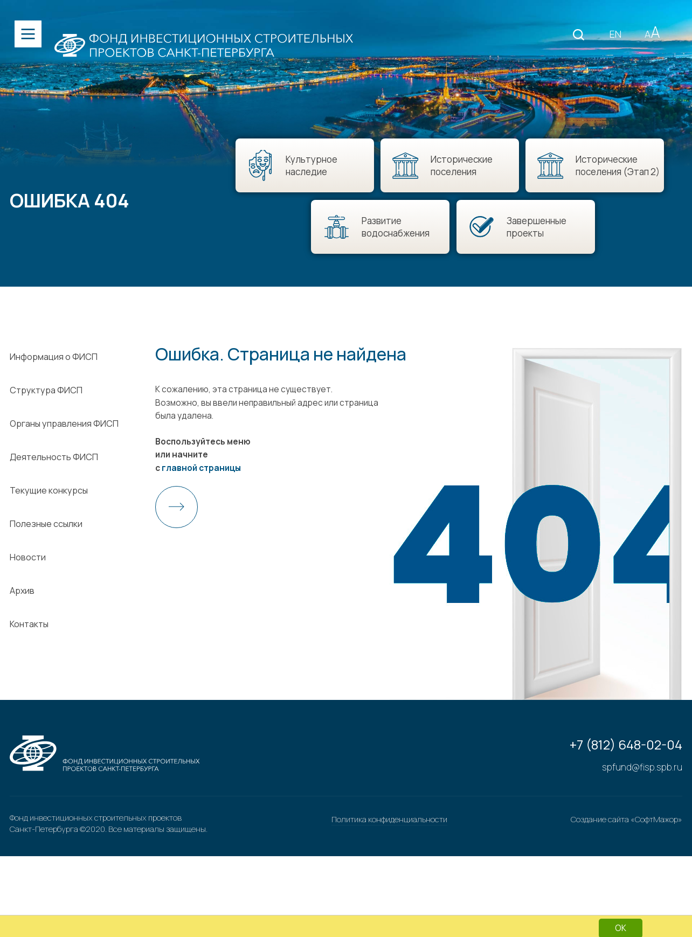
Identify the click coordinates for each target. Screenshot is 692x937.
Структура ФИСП (46, 430)
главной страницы (201, 508)
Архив (22, 631)
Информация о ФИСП (54, 397)
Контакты (29, 664)
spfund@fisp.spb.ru (642, 850)
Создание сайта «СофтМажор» (626, 903)
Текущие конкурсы (49, 531)
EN (611, 35)
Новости (28, 597)
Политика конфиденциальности (389, 903)
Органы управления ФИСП (64, 464)
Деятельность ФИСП (54, 497)
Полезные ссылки (46, 564)
